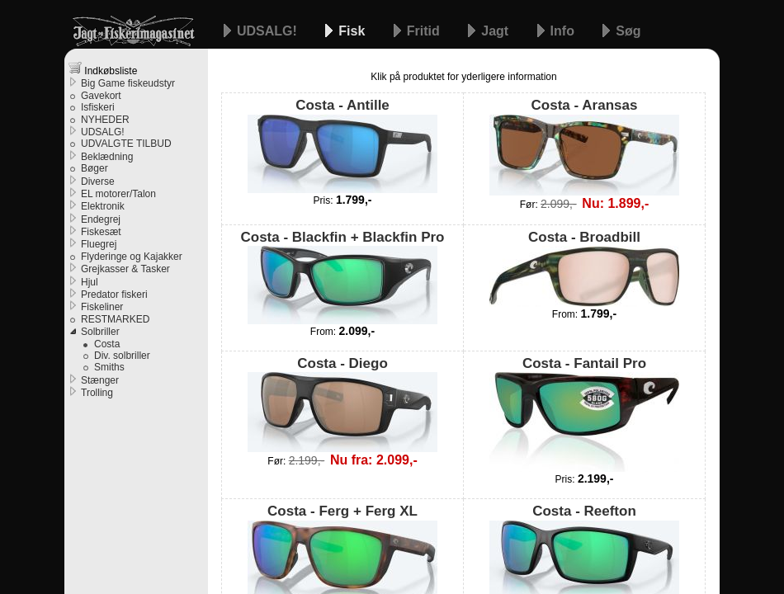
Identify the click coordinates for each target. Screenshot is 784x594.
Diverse (98, 181)
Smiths (109, 367)
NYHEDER (105, 119)
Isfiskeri (98, 107)
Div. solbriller (122, 355)
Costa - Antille (342, 144)
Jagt (496, 31)
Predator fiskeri (114, 294)
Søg (628, 31)
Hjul (89, 282)
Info (564, 31)
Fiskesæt (101, 232)
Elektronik (103, 206)
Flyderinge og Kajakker (131, 256)
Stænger (100, 380)
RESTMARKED (115, 319)
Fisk (353, 31)
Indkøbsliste (102, 69)
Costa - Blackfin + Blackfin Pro (342, 276)
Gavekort (101, 95)
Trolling (97, 392)
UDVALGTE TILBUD (126, 143)
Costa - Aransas (584, 146)
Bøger (94, 168)
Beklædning (107, 157)
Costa (107, 344)
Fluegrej (98, 244)
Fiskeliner (102, 307)
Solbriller (100, 331)
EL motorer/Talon (118, 194)
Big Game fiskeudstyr (128, 83)
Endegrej (100, 219)
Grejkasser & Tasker (125, 269)
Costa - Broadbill (584, 268)
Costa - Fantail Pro (584, 414)
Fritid (425, 31)
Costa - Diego (342, 404)
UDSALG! (268, 31)
